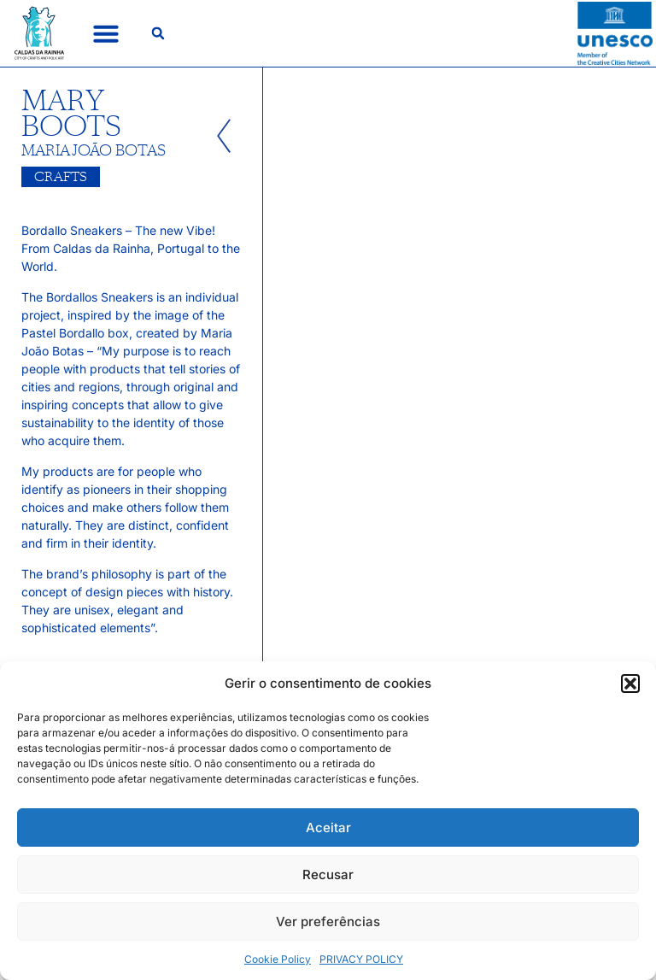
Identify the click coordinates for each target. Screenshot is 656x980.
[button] (630, 683)
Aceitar (328, 827)
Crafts (60, 176)
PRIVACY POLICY (361, 959)
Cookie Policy (277, 959)
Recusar (328, 874)
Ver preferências (328, 921)
